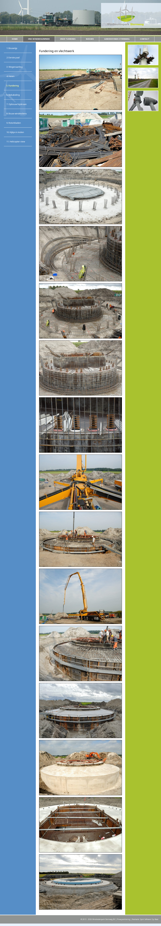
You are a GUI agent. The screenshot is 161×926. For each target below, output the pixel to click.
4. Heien (10, 76)
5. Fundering (12, 85)
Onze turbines (68, 39)
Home (15, 39)
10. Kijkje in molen (15, 132)
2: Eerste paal (13, 57)
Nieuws (90, 39)
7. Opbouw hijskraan (16, 104)
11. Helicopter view (15, 141)
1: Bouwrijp (11, 48)
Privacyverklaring (123, 919)
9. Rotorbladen (13, 122)
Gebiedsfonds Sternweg (117, 39)
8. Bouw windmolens (16, 113)
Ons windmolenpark (39, 39)
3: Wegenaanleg (14, 66)
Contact (144, 39)
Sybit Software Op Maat (149, 919)
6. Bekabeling (13, 94)
